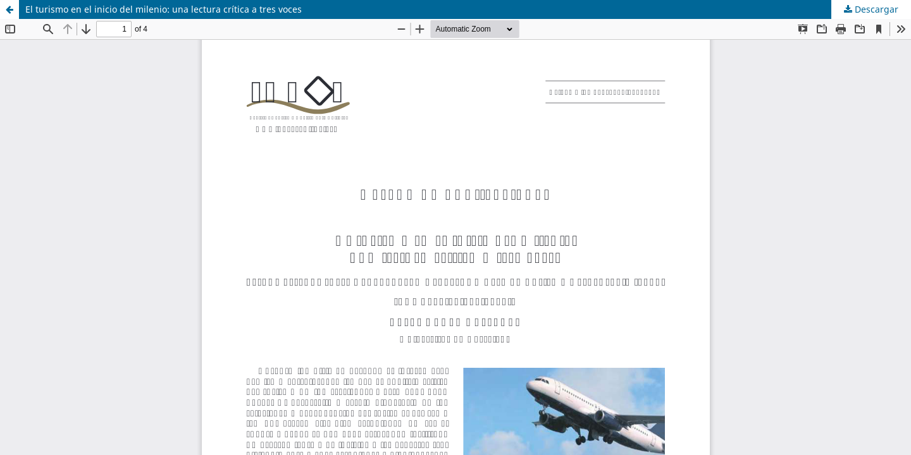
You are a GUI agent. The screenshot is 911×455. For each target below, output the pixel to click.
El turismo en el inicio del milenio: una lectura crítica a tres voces (163, 9)
